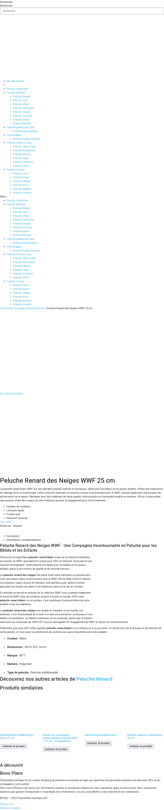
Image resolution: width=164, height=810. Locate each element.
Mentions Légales (10, 808)
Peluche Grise (21, 185)
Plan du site (6, 804)
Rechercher (6, 2)
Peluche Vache (21, 119)
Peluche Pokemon (23, 161)
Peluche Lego (20, 158)
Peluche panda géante (25, 131)
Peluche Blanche (22, 188)
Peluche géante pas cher (20, 127)
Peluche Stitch (21, 165)
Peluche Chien (21, 104)
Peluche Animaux (16, 92)
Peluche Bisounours (24, 150)
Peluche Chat (20, 100)
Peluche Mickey (22, 154)
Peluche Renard (21, 96)
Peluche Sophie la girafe (26, 138)
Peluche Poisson (22, 115)
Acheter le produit (14, 746)
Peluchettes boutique (12, 308)
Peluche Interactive (17, 88)
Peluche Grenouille (23, 108)
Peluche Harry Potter (24, 146)
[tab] (85, 536)
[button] (82, 197)
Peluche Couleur (15, 169)
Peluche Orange (22, 181)
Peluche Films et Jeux (18, 142)
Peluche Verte (21, 173)
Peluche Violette (22, 192)
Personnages (13, 135)
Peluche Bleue (21, 177)
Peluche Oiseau (21, 111)
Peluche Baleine (22, 123)
